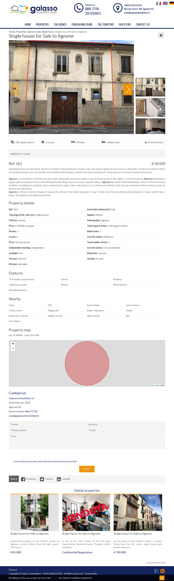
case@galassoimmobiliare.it (137, 12)
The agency (60, 24)
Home (28, 24)
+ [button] (13, 344)
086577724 (31, 411)
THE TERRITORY (105, 24)
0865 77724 (92, 8)
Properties (42, 24)
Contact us (143, 24)
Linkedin (63, 478)
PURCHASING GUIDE (82, 24)
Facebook (28, 478)
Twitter (46, 478)
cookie (54, 577)
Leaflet (156, 385)
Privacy (12, 569)
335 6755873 (93, 13)
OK (162, 577)
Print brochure (154, 142)
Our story (125, 24)
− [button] (13, 349)
